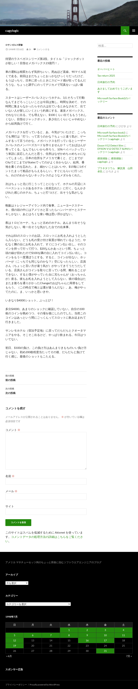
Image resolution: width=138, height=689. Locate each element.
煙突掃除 (102, 158)
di (30, 49)
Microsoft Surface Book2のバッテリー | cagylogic (113, 137)
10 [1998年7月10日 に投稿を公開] (105, 635)
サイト (9, 506)
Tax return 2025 (106, 75)
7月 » (129, 656)
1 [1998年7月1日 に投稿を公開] (69, 629)
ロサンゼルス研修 (14, 44)
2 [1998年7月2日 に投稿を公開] (87, 629)
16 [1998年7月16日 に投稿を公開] (87, 640)
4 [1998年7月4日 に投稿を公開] (123, 629)
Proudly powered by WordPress (45, 684)
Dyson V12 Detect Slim (110, 145)
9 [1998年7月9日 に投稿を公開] (87, 635)
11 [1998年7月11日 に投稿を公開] (123, 635)
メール (11, 491)
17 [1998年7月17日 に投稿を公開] (105, 640)
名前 (10, 476)
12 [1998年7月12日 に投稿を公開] (14, 640)
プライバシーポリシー (16, 684)
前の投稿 (46, 378)
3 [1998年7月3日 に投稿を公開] (105, 629)
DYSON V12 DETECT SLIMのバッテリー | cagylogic (114, 150)
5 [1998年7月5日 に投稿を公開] (14, 635)
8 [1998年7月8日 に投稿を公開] (69, 635)
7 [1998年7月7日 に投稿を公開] (51, 635)
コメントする (42, 49)
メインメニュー (133, 30)
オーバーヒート (106, 69)
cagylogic (12, 31)
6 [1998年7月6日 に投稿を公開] (32, 635)
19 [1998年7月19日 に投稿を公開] (14, 645)
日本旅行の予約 (106, 82)
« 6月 (9, 656)
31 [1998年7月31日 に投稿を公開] (105, 650)
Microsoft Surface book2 (111, 132)
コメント (12, 429)
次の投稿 (46, 390)
